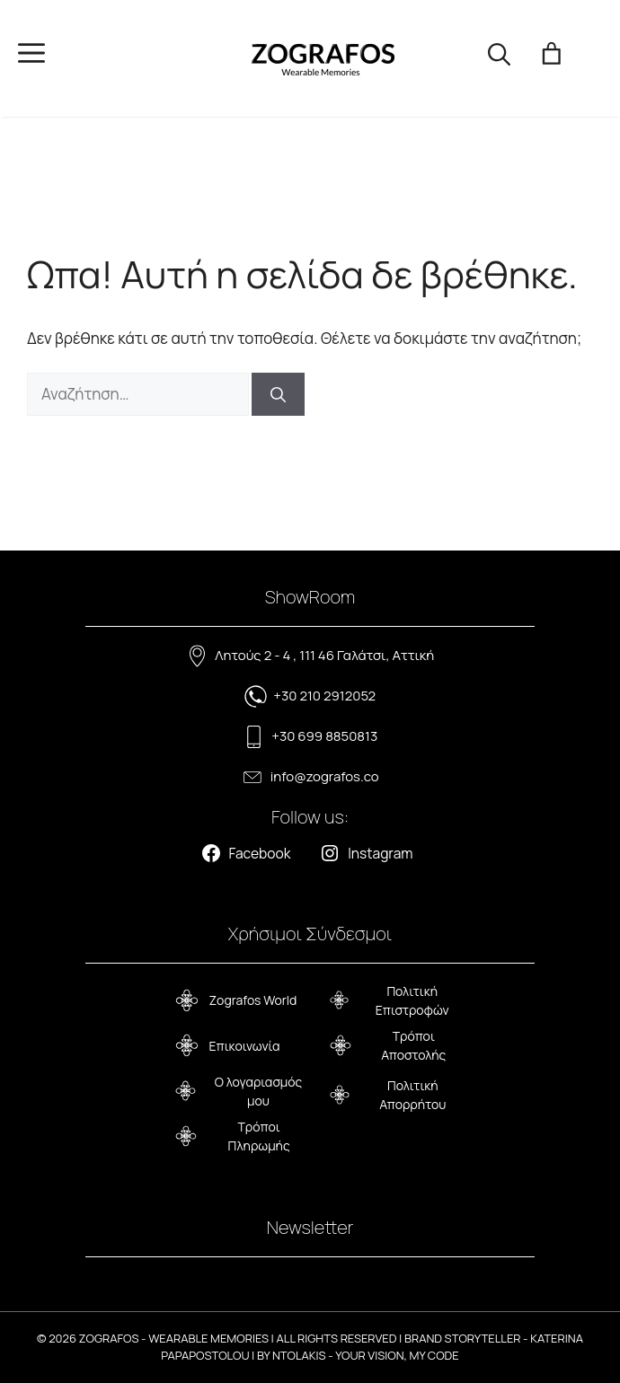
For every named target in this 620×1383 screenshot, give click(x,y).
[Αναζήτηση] (278, 394)
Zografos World (253, 1000)
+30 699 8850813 (324, 736)
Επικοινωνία (244, 1045)
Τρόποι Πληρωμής (259, 1136)
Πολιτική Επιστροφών (412, 1000)
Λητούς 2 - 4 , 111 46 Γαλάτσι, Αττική (324, 655)
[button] (499, 58)
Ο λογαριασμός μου (259, 1091)
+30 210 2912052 (324, 695)
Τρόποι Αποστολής (413, 1045)
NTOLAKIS (299, 1355)
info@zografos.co (324, 776)
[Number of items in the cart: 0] (552, 59)
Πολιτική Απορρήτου (412, 1095)
